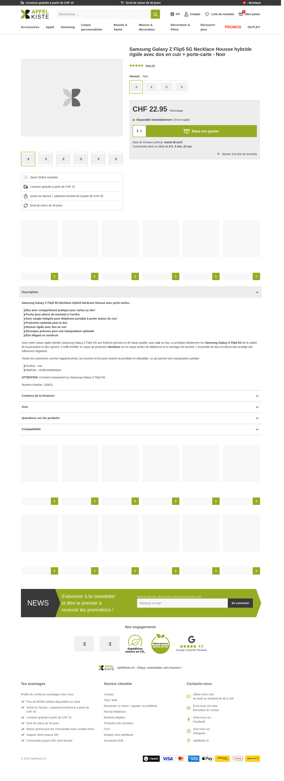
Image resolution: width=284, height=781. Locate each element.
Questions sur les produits (140, 418)
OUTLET (254, 27)
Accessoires (30, 27)
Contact (108, 694)
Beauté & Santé (120, 27)
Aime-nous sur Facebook (202, 719)
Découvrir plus (207, 27)
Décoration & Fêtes (180, 27)
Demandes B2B (113, 740)
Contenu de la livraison (140, 396)
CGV (107, 729)
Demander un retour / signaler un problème (130, 705)
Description (140, 292)
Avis (140, 407)
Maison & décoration (147, 27)
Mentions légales (114, 717)
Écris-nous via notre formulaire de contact (206, 708)
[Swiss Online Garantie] (84, 644)
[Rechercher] (155, 14)
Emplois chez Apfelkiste (118, 734)
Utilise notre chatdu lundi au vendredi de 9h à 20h (213, 696)
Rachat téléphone (115, 711)
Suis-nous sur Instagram (201, 731)
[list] (72, 98)
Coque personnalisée (91, 27)
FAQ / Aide (110, 700)
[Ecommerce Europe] (110, 644)
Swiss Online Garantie (44, 177)
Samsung (68, 27)
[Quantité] (139, 131)
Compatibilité (140, 429)
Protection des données (118, 723)
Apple (50, 27)
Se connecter (240, 603)
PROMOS (233, 27)
